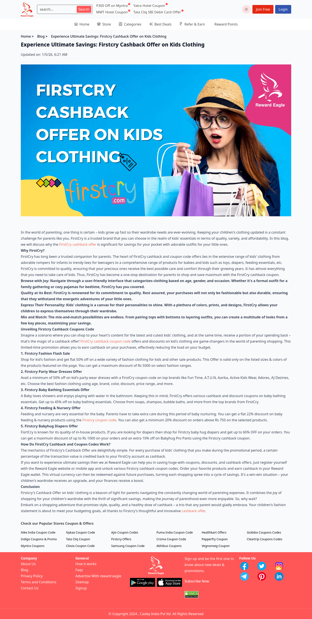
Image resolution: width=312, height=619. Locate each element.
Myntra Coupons (32, 546)
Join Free (263, 9)
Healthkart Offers (214, 532)
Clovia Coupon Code (80, 546)
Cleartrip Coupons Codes (264, 539)
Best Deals (160, 24)
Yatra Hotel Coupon (149, 5)
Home (81, 24)
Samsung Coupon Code (128, 546)
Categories (130, 24)
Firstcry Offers (121, 539)
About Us (28, 563)
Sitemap (82, 582)
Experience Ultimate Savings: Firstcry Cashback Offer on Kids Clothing (108, 36)
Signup (81, 588)
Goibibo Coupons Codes (264, 532)
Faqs (79, 570)
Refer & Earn (192, 24)
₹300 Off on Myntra (112, 5)
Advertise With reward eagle (98, 576)
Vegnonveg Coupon (216, 546)
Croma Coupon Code (171, 539)
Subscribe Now (197, 581)
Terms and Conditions (38, 582)
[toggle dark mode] (246, 9)
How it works (85, 563)
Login (283, 9)
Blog (41, 36)
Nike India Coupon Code (38, 532)
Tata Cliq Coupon (78, 539)
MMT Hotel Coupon (112, 12)
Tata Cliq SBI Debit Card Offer (157, 12)
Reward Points (226, 24)
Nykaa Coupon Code (80, 532)
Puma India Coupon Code (174, 532)
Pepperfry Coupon (215, 539)
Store (104, 24)
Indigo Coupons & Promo (39, 539)
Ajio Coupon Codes (124, 532)
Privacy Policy (32, 576)
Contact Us (29, 588)
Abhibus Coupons (169, 546)
